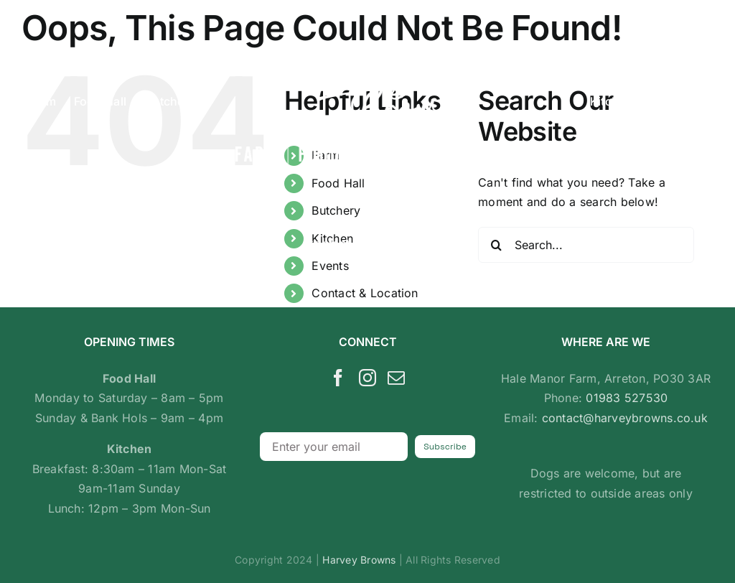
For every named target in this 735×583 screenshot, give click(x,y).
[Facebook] (338, 377)
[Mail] (396, 377)
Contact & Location (365, 293)
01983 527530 (627, 398)
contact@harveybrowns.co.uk (625, 418)
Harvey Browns (358, 560)
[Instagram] (367, 377)
